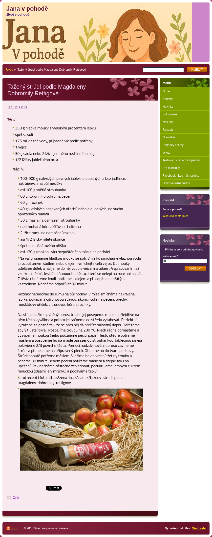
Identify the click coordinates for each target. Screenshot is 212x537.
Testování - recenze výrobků (181, 160)
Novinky (168, 106)
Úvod (9, 69)
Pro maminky (171, 168)
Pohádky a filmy (173, 145)
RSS (14, 528)
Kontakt (168, 99)
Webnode (199, 528)
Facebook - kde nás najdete (181, 175)
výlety (166, 152)
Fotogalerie (170, 114)
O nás (166, 91)
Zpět (16, 497)
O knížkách (170, 137)
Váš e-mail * (170, 256)
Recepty (168, 129)
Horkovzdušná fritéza (177, 183)
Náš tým (168, 122)
